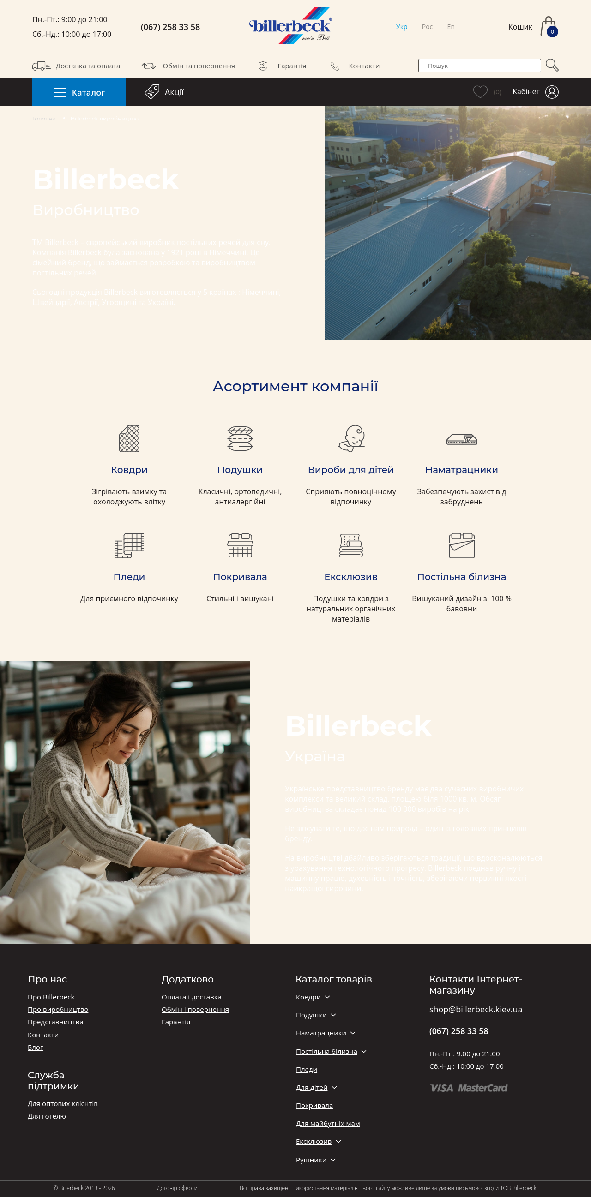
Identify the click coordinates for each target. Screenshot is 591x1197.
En (451, 26)
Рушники (311, 1160)
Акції (164, 91)
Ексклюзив (314, 1141)
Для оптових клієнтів (63, 1103)
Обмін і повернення (195, 1009)
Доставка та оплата (76, 66)
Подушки (311, 1015)
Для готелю (47, 1116)
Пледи (306, 1069)
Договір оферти (177, 1188)
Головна (44, 118)
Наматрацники (321, 1033)
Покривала (314, 1105)
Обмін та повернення (187, 66)
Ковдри (308, 997)
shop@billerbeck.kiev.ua (475, 1009)
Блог (35, 1047)
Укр (401, 26)
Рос (427, 26)
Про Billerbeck (51, 997)
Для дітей (311, 1087)
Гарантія (280, 66)
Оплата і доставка (192, 997)
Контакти (353, 66)
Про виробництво (58, 1009)
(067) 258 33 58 (170, 27)
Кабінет (536, 92)
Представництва (56, 1022)
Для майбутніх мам (328, 1123)
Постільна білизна (326, 1051)
